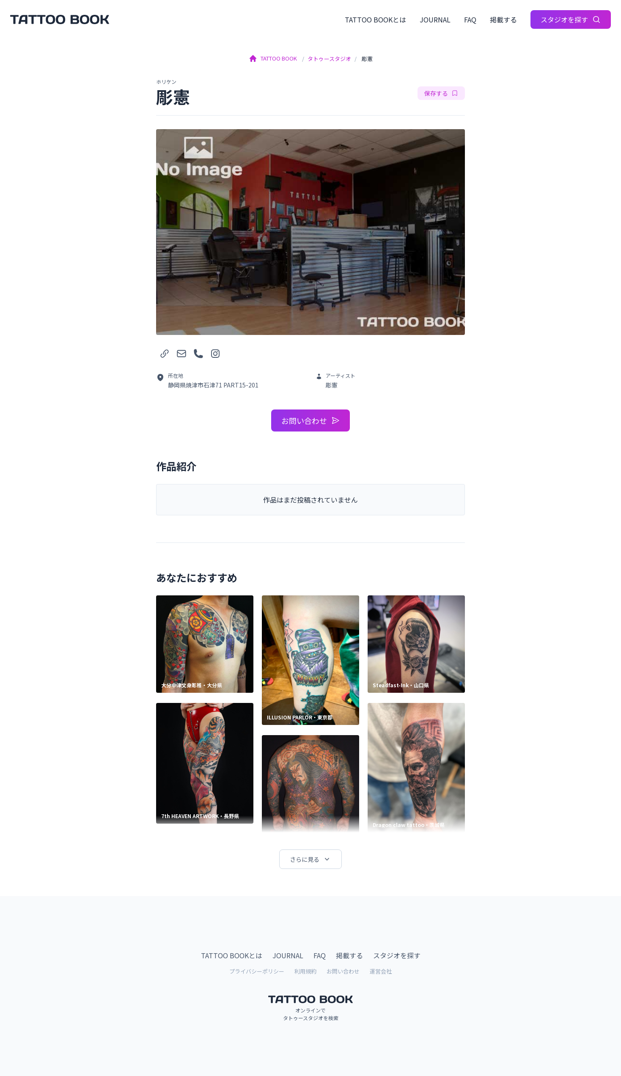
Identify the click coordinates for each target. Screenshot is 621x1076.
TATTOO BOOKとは (375, 19)
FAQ (470, 19)
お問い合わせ (310, 420)
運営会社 (381, 971)
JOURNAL (435, 19)
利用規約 (305, 971)
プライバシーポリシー (256, 971)
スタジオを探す (571, 19)
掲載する (503, 19)
